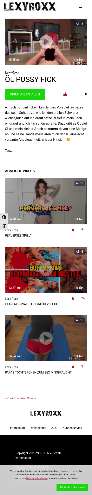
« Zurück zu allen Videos (20, 398)
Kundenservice (72, 428)
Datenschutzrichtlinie (36, 478)
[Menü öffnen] (80, 6)
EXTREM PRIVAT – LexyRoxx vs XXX (31, 304)
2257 (54, 428)
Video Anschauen (25, 94)
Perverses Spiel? (18, 235)
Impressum (17, 428)
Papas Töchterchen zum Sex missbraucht (38, 372)
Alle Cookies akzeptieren (72, 487)
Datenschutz (38, 428)
